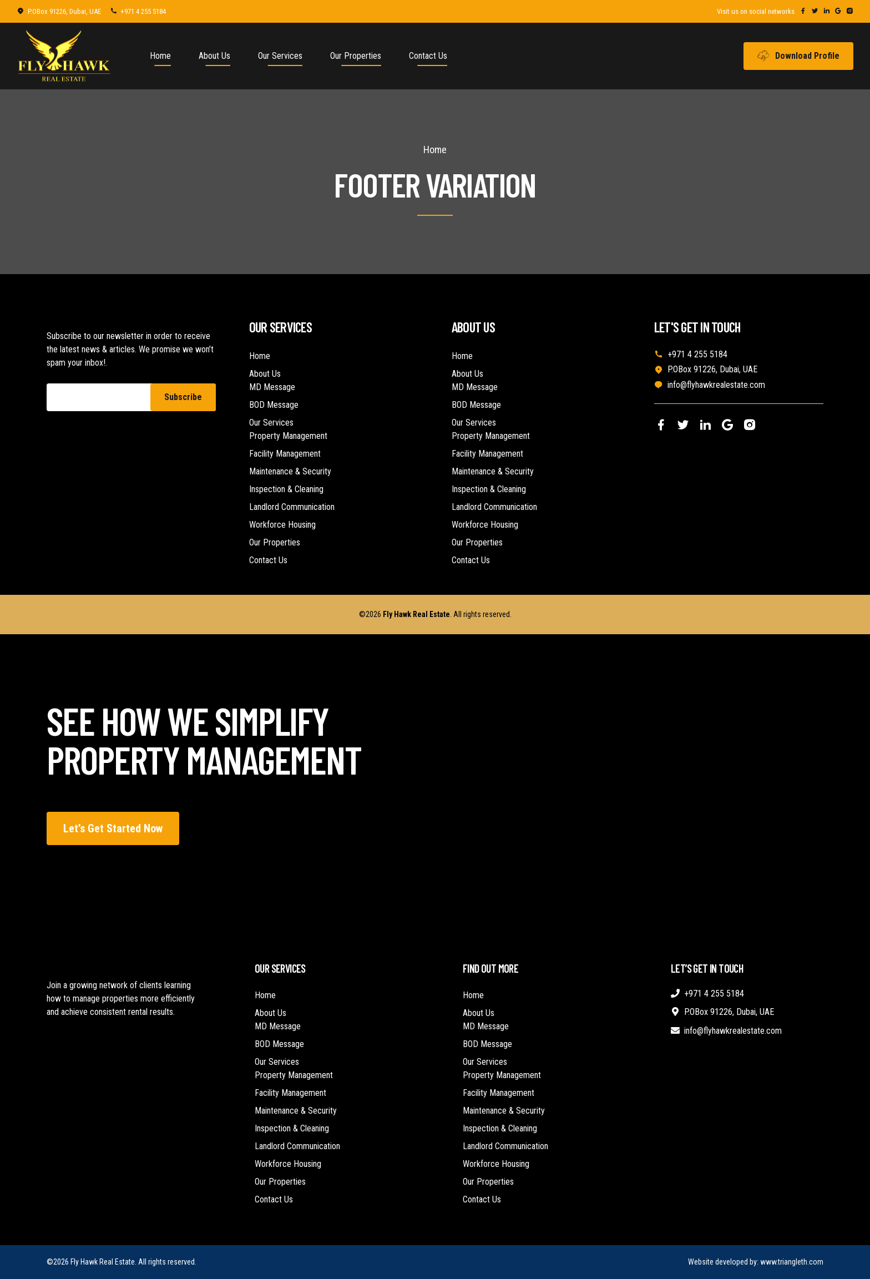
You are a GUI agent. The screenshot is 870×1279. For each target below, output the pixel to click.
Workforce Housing (282, 524)
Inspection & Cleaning (286, 489)
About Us (214, 55)
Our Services (280, 55)
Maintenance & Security (290, 471)
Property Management (288, 436)
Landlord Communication (292, 507)
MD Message (272, 387)
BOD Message (274, 405)
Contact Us (428, 55)
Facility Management (285, 453)
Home (160, 55)
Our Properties (355, 55)
